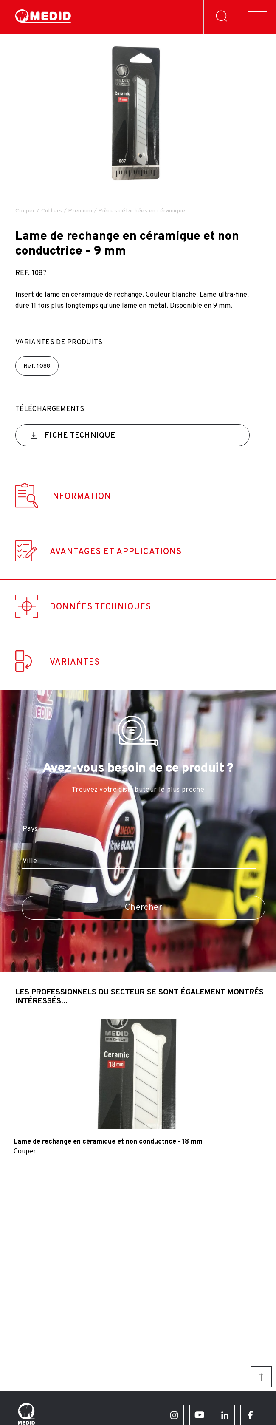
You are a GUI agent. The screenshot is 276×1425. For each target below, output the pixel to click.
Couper (25, 211)
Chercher (143, 907)
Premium (80, 211)
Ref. (37, 366)
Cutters (51, 211)
